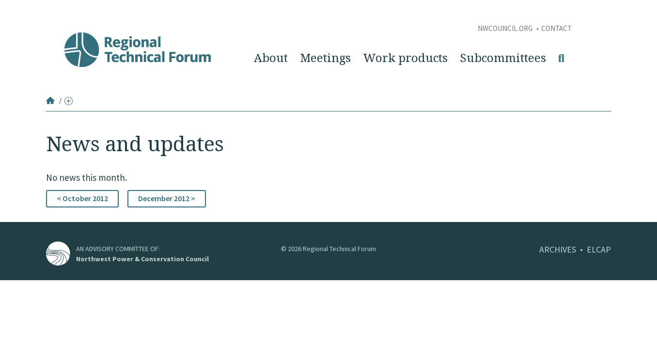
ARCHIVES (557, 249)
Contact (556, 28)
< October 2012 (82, 198)
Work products (405, 58)
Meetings (325, 58)
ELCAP (599, 249)
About (271, 58)
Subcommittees (503, 58)
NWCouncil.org (506, 28)
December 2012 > (166, 198)
